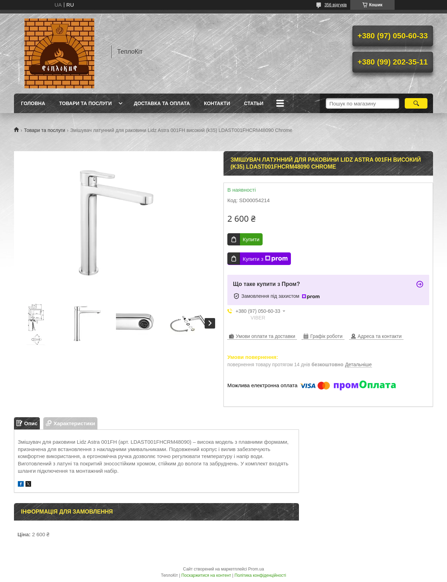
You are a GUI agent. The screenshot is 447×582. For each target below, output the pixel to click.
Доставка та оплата (162, 103)
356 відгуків (335, 4)
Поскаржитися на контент (206, 575)
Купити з (265, 259)
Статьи (254, 103)
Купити (251, 239)
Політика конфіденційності (260, 575)
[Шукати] (416, 103)
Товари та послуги (85, 103)
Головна (33, 103)
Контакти (217, 103)
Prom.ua (256, 569)
